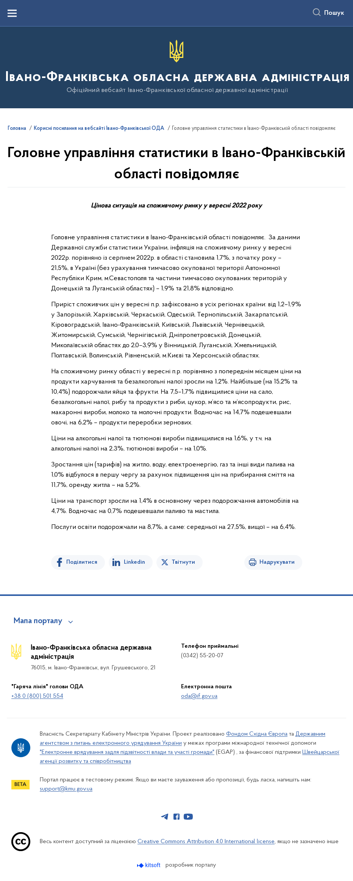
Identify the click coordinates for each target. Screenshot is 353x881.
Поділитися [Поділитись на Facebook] (81, 562)
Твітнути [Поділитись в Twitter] (183, 562)
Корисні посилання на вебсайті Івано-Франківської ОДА (99, 128)
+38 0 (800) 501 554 (37, 696)
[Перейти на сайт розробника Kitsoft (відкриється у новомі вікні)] (149, 865)
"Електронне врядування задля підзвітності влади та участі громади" (127, 752)
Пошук (334, 13)
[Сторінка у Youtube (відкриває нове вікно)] (188, 816)
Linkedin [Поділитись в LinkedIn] (134, 562)
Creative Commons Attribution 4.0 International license (206, 842)
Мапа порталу (38, 621)
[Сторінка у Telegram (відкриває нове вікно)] (164, 816)
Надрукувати (277, 562)
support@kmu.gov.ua (66, 789)
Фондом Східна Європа (256, 734)
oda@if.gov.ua (199, 696)
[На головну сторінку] (176, 67)
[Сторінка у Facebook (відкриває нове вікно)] (176, 816)
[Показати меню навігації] (12, 13)
